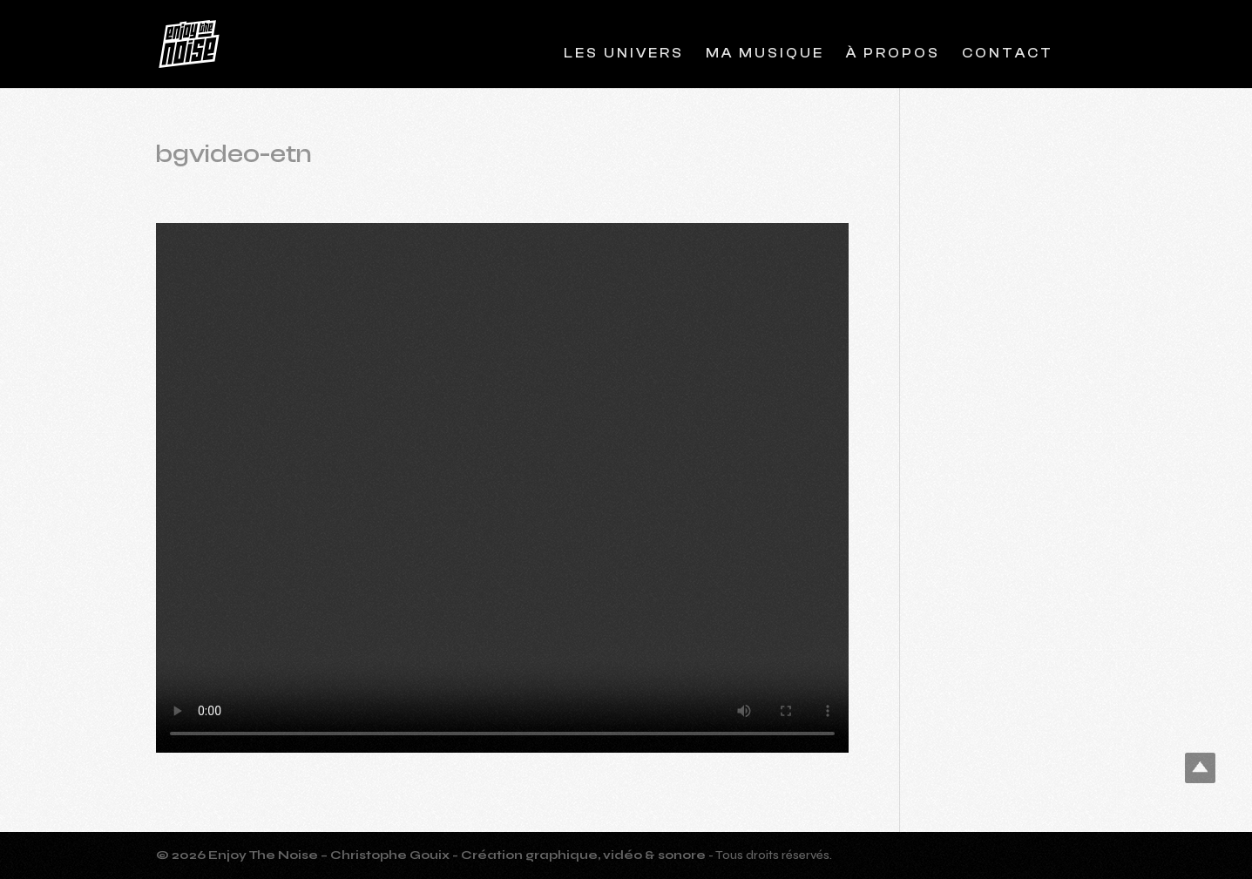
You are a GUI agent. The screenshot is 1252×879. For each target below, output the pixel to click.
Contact (1007, 54)
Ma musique (765, 54)
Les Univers (624, 54)
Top (1200, 768)
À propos (893, 54)
